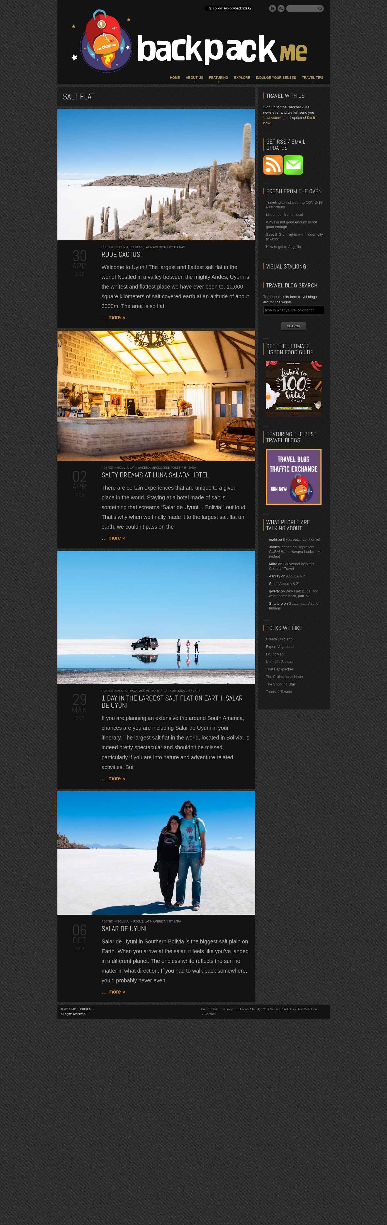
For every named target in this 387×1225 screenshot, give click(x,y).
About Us (194, 78)
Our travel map (223, 1009)
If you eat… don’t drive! (301, 539)
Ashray (179, 247)
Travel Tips (312, 78)
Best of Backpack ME (133, 690)
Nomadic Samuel (280, 662)
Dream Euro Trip (279, 639)
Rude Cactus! (122, 254)
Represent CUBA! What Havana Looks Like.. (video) (296, 551)
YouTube (272, 8)
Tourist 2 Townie (279, 692)
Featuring (218, 78)
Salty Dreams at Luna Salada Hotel (155, 475)
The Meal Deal (308, 1009)
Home (175, 78)
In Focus (136, 247)
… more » (114, 317)
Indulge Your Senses (276, 78)
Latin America (155, 247)
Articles (289, 1009)
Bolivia (122, 247)
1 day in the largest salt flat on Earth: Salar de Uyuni (172, 702)
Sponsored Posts (166, 467)
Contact (210, 1014)
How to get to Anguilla (283, 247)
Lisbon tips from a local (284, 215)
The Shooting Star (280, 684)
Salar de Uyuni (124, 928)
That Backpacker (279, 669)
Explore (242, 78)
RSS (281, 8)
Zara (192, 467)
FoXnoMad (275, 654)
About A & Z (295, 576)
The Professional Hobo (284, 677)
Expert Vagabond (280, 647)
